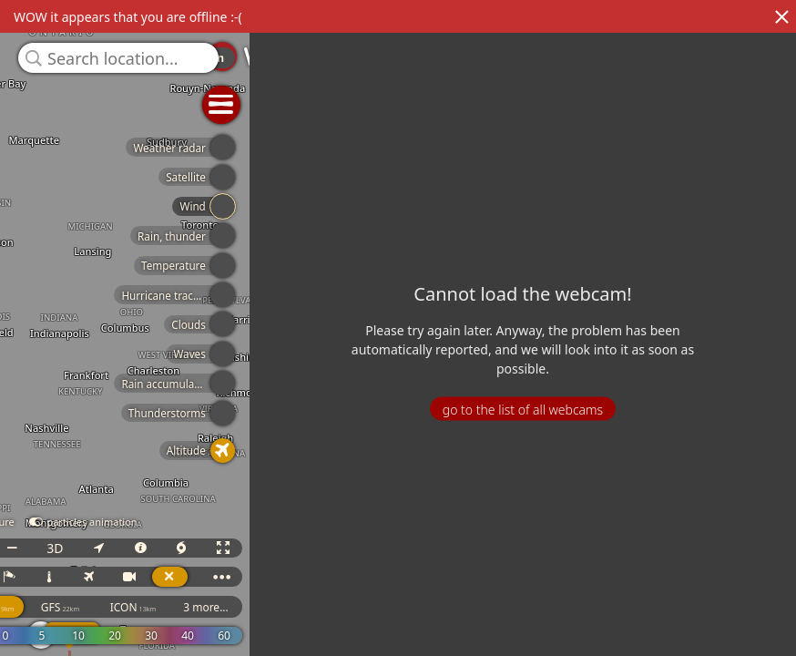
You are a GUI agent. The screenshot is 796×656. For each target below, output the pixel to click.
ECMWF (88, 607)
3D (156, 548)
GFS (161, 607)
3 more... (307, 607)
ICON (234, 607)
